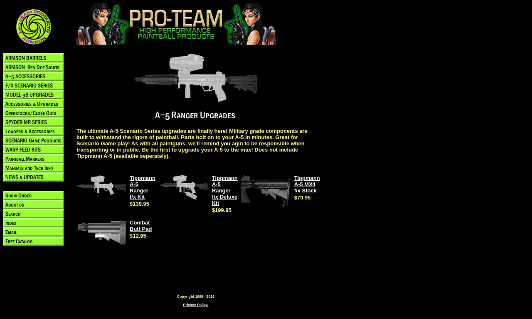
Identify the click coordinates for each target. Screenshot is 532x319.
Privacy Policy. (196, 305)
